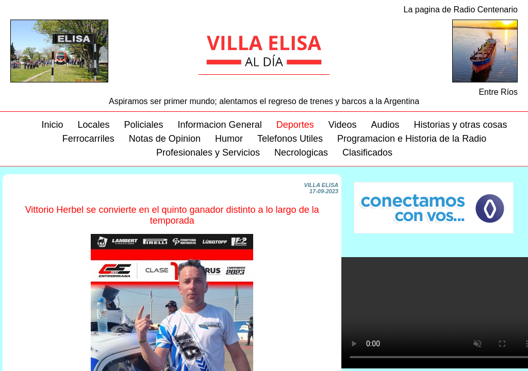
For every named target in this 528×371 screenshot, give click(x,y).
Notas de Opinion (165, 138)
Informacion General (220, 125)
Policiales (143, 125)
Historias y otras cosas (460, 125)
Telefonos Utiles (290, 138)
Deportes (295, 125)
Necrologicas (301, 152)
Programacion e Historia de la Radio (411, 138)
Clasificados (367, 152)
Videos (342, 125)
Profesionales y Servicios (208, 152)
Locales (93, 125)
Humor (229, 138)
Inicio (52, 125)
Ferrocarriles (88, 138)
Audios (385, 125)
